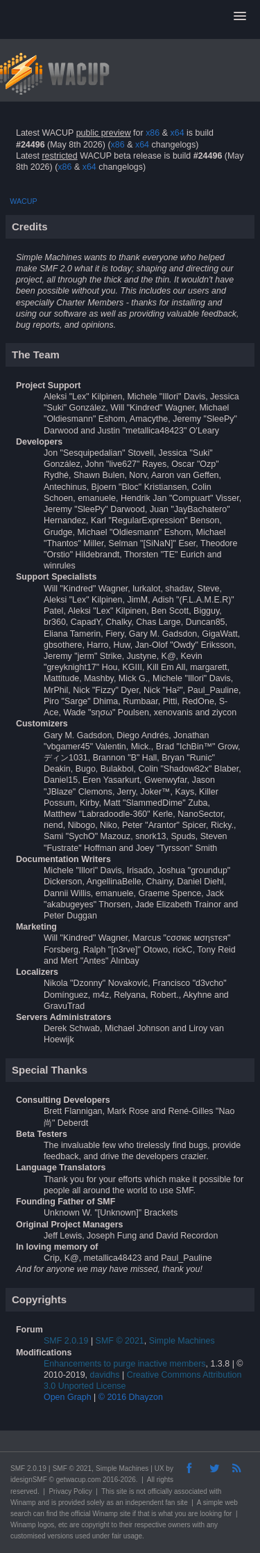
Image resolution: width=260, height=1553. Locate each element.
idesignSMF (28, 1479)
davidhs (105, 1375)
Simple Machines (182, 1341)
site (122, 1491)
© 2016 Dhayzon (130, 1397)
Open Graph (68, 1397)
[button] (240, 16)
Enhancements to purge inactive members (125, 1364)
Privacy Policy (70, 1491)
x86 (152, 133)
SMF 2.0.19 (66, 1341)
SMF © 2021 (120, 1341)
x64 (177, 133)
